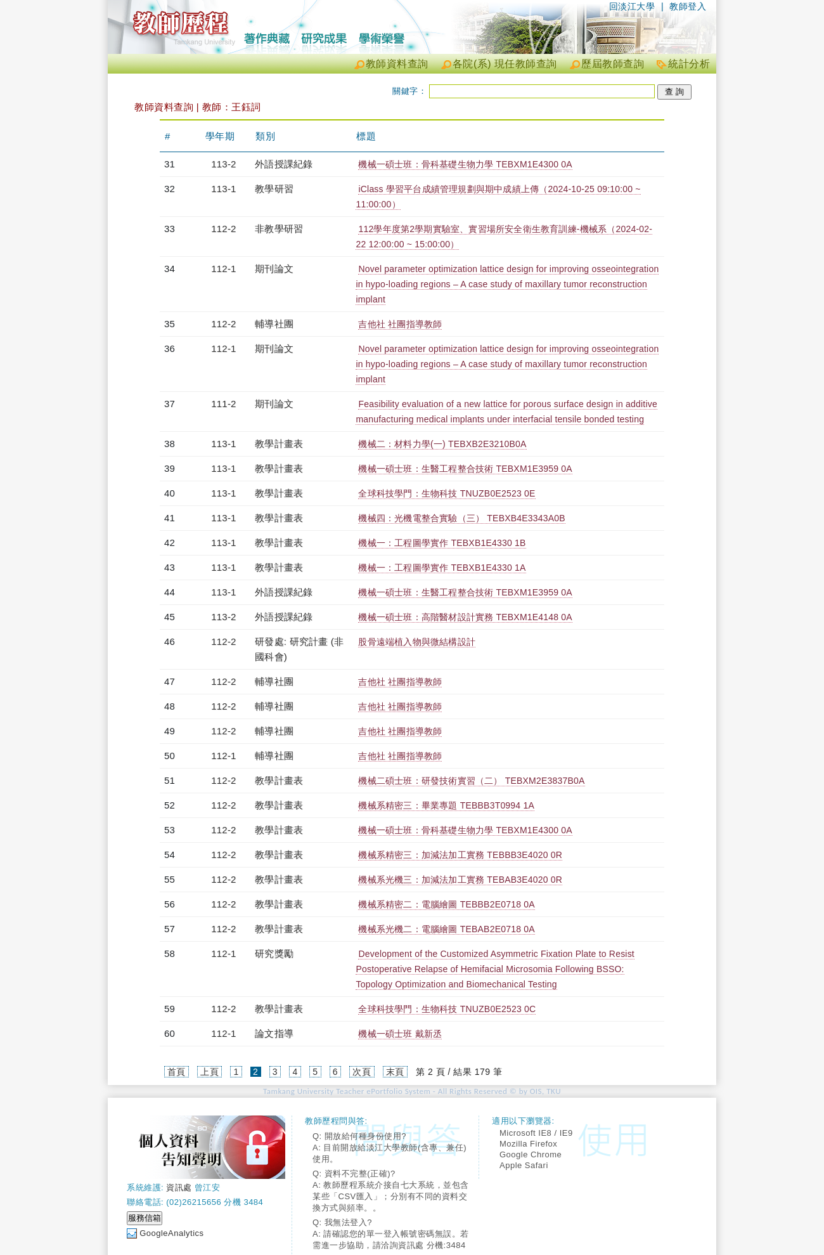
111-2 (223, 403)
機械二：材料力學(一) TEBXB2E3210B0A (442, 444)
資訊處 (179, 1187)
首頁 (176, 1072)
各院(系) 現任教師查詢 (505, 63)
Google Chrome (530, 1154)
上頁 (209, 1072)
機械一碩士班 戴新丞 (400, 1034)
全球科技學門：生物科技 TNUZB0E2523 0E (446, 493)
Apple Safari (523, 1165)
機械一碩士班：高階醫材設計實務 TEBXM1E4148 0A (465, 617)
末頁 (395, 1072)
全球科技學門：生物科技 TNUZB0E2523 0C (447, 1009)
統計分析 (689, 63)
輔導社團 (274, 323)
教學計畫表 (279, 443)
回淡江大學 (632, 6)
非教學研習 (279, 228)
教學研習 (274, 188)
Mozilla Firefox (528, 1143)
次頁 (361, 1072)
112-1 (223, 268)
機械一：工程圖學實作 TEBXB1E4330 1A (441, 567)
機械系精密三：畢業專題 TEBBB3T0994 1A (446, 805)
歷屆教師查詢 (612, 63)
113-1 (223, 188)
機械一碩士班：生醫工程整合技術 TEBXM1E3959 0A (465, 469)
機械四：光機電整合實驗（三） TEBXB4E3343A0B (461, 518)
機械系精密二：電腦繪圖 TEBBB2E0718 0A (446, 904)
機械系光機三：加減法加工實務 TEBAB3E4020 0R (460, 880)
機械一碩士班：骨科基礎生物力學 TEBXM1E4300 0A (465, 164)
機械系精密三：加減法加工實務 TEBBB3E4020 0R (460, 855)
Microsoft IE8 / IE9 (536, 1133)
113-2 (223, 164)
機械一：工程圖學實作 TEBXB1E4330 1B (441, 543)
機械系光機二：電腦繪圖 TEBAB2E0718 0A (446, 929)
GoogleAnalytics (171, 1233)
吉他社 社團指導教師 (400, 324)
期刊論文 (274, 268)
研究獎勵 (274, 953)
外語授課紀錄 (283, 164)
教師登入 (687, 6)
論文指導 (274, 1033)
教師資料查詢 (397, 63)
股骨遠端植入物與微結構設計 (416, 642)
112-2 (223, 228)
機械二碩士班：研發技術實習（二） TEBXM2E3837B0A (471, 781)
